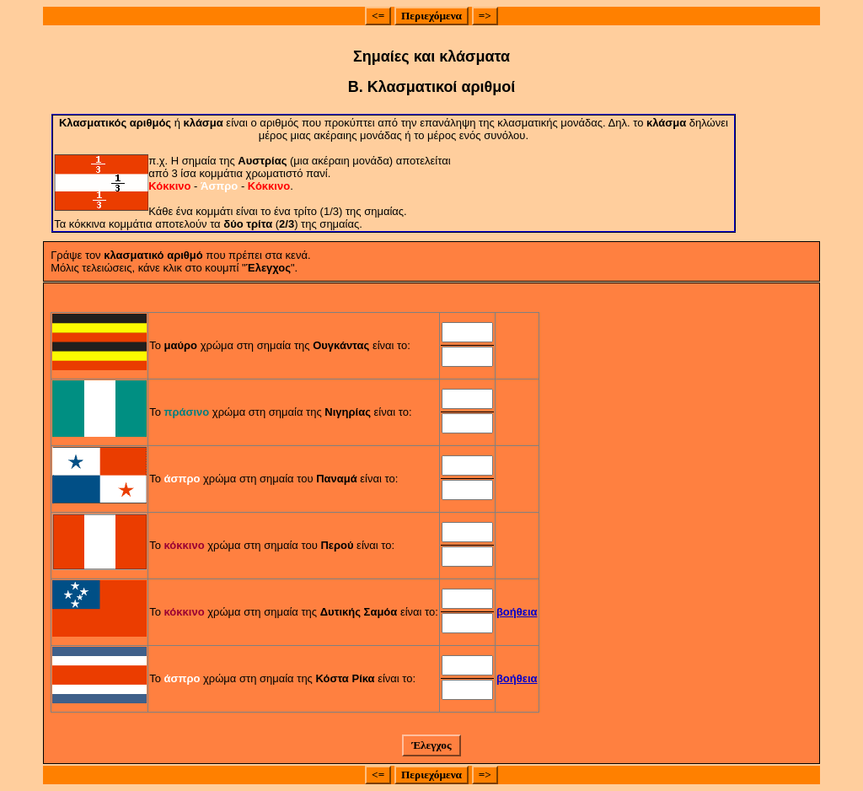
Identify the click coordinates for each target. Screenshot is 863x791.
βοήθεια (517, 611)
